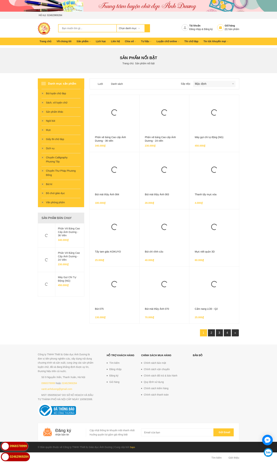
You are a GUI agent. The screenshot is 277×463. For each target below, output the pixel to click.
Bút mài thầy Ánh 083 (157, 194)
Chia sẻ (130, 41)
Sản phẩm (83, 41)
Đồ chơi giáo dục (55, 193)
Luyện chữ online (168, 41)
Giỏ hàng (230, 25)
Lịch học (101, 41)
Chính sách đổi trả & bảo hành (160, 375)
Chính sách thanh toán (156, 394)
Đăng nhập (195, 29)
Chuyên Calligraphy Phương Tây (56, 159)
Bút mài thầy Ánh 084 (107, 194)
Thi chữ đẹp (191, 41)
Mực (48, 130)
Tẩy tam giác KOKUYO (108, 251)
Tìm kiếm (114, 362)
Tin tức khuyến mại (216, 41)
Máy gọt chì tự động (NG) (67, 279)
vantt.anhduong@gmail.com (56, 389)
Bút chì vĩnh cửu (154, 251)
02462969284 (54, 15)
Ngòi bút (50, 120)
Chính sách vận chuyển (157, 369)
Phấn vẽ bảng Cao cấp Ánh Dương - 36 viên (69, 232)
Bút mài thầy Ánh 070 (157, 308)
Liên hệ (115, 41)
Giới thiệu (233, 457)
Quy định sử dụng (154, 382)
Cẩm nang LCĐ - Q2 (206, 308)
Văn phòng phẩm (55, 202)
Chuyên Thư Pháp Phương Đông (61, 172)
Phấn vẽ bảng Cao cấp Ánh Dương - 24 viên (69, 256)
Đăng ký (208, 29)
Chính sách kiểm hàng (156, 388)
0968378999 (48, 383)
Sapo (133, 447)
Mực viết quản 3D (205, 251)
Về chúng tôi (64, 41)
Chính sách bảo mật (155, 362)
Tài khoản (194, 25)
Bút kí (49, 184)
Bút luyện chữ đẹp (56, 93)
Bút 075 (99, 308)
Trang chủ (45, 41)
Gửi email (223, 432)
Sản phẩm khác (54, 111)
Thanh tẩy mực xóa (205, 194)
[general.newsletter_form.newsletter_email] (187, 432)
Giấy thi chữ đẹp (55, 139)
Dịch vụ (50, 148)
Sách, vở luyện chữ (56, 102)
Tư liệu (146, 41)
